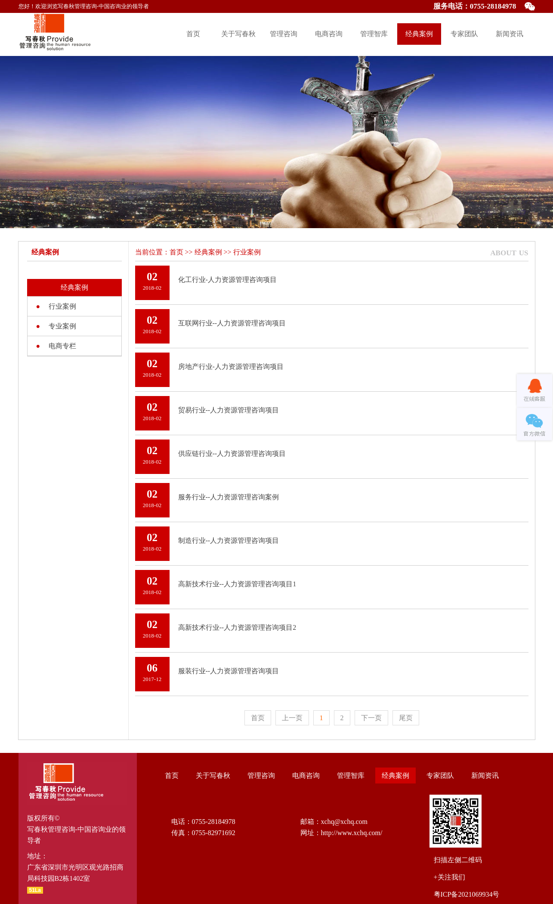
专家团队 (464, 33)
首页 (193, 33)
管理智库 (374, 33)
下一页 (371, 717)
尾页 (406, 717)
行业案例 (247, 252)
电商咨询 (329, 33)
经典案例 (419, 33)
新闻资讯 (509, 33)
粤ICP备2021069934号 (467, 894)
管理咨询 (283, 33)
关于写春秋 (238, 33)
